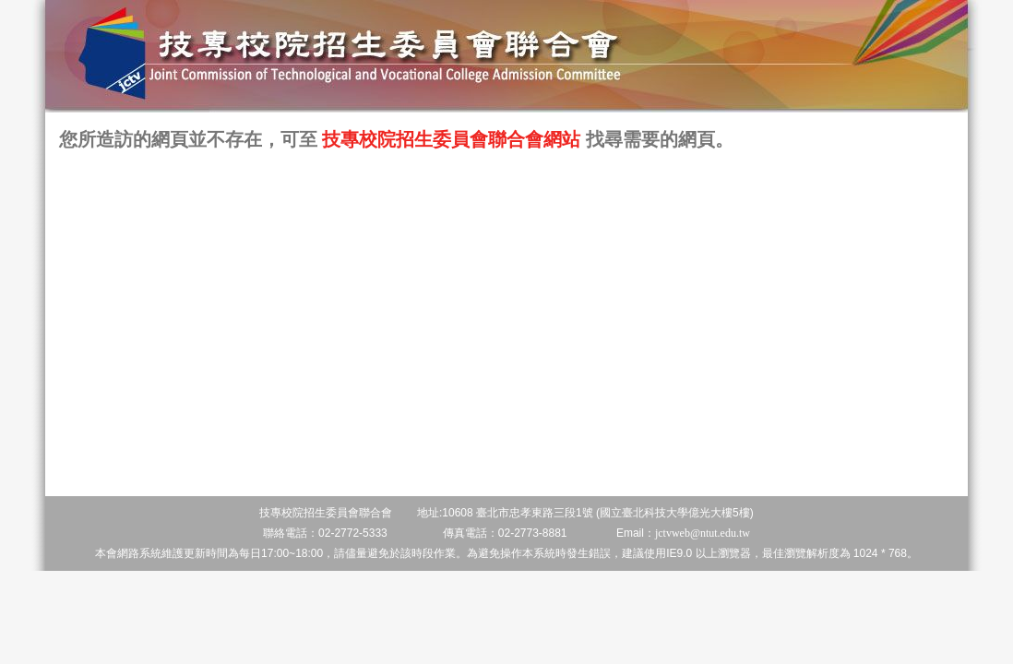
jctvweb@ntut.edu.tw (702, 533)
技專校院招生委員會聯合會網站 (451, 139)
